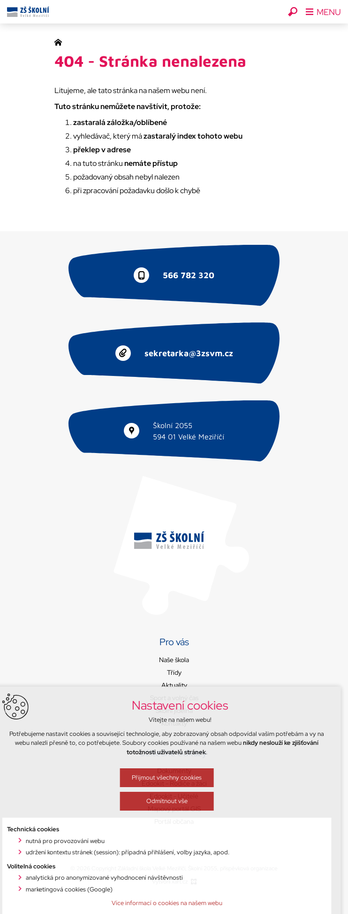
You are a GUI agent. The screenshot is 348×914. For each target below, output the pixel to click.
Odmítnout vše (132, 885)
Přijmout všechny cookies (133, 862)
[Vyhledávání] (292, 11)
